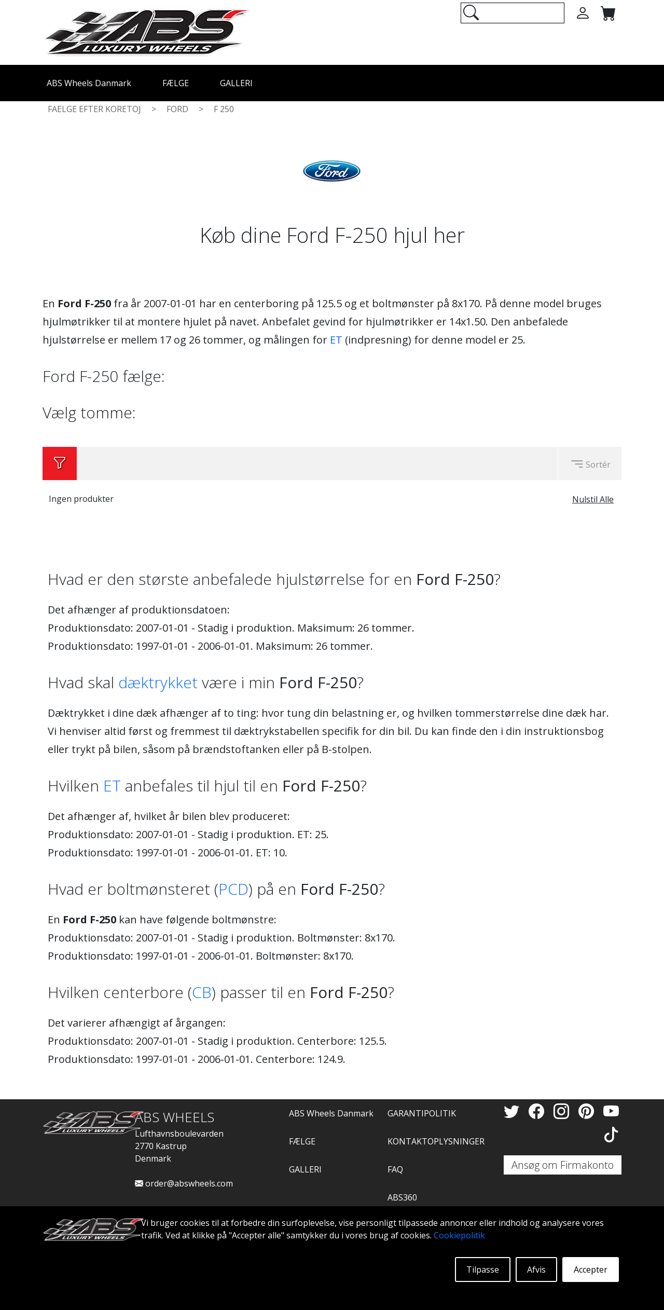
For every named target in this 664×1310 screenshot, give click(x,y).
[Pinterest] (588, 1111)
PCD (233, 888)
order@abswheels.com (184, 1183)
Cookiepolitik (459, 1235)
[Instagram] (563, 1111)
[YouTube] (611, 1111)
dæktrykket (158, 682)
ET (336, 340)
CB (202, 992)
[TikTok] (611, 1134)
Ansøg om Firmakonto (562, 1165)
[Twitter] (513, 1111)
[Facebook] (538, 1111)
